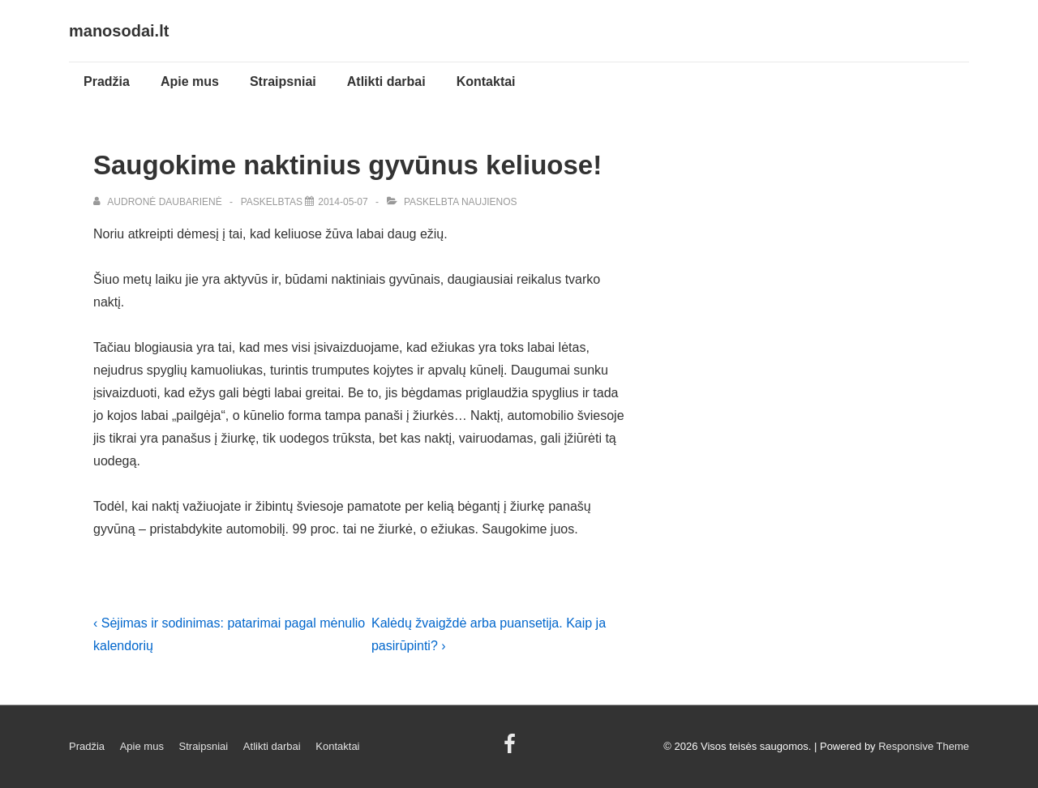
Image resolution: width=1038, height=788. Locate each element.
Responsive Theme (923, 746)
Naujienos (489, 202)
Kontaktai (486, 81)
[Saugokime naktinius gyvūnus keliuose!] (342, 202)
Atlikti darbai (386, 81)
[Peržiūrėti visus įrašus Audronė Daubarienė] (159, 202)
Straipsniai (283, 81)
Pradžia (107, 81)
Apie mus (190, 81)
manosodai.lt (119, 31)
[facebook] (512, 749)
